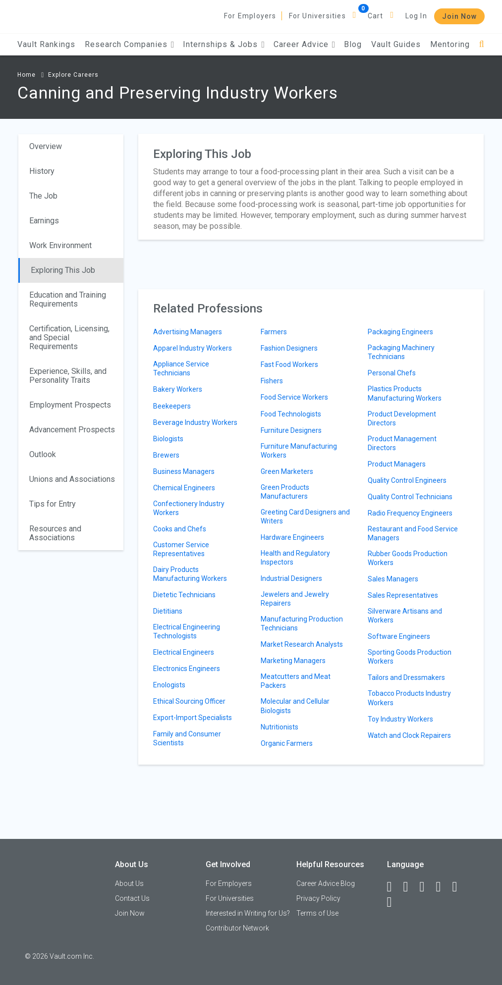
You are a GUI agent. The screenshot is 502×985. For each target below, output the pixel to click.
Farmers (274, 332)
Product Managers (397, 464)
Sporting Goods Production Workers (409, 656)
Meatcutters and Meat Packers (296, 681)
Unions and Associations (72, 479)
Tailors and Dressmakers (406, 677)
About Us (129, 883)
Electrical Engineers (183, 652)
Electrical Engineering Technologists (186, 631)
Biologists (168, 439)
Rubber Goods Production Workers (407, 558)
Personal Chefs (392, 373)
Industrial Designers (291, 578)
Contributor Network (237, 928)
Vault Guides (396, 44)
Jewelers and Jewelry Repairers (295, 598)
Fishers (272, 381)
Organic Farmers (287, 743)
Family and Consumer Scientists (187, 738)
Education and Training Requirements (67, 299)
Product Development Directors (402, 418)
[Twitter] (427, 887)
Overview (45, 146)
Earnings (44, 220)
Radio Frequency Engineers (410, 513)
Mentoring (450, 44)
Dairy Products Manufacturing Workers (190, 574)
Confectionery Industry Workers (188, 508)
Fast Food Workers (289, 364)
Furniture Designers (291, 430)
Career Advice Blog (325, 883)
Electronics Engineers (186, 669)
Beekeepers (172, 406)
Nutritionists (279, 727)
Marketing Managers (293, 661)
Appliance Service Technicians (181, 368)
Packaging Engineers (400, 332)
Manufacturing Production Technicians (302, 623)
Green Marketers (287, 471)
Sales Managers (393, 579)
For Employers (250, 16)
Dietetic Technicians (184, 595)
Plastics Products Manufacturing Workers (405, 393)
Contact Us (132, 898)
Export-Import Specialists (192, 718)
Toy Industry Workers (400, 719)
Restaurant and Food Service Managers (413, 533)
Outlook (42, 454)
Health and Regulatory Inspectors (295, 557)
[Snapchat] (394, 902)
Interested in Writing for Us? (248, 913)
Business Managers (184, 471)
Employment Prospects (70, 405)
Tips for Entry (52, 504)
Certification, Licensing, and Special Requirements (69, 337)
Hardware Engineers (292, 537)
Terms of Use (317, 913)
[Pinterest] (459, 887)
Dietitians (167, 611)
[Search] (482, 44)
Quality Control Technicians (410, 497)
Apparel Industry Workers (192, 348)
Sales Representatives (403, 595)
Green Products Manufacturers (285, 491)
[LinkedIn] (410, 887)
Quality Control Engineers (407, 480)
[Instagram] (443, 887)
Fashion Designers (289, 348)
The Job (43, 196)
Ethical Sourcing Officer (189, 701)
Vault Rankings (46, 44)
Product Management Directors (402, 443)
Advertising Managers (187, 332)
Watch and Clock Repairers (409, 735)
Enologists (169, 685)
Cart (376, 16)
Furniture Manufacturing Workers (299, 450)
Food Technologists (291, 414)
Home (26, 74)
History (42, 171)
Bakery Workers (177, 389)
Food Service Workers (294, 397)
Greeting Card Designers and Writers (305, 516)
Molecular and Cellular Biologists (295, 705)
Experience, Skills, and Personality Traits (68, 375)
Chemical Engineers (184, 488)
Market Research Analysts (302, 644)
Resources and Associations (55, 533)
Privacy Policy (318, 898)
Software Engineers (399, 636)
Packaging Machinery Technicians (401, 352)
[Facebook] (394, 887)
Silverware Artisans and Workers (405, 615)
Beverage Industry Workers (195, 422)
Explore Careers (73, 74)
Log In (416, 16)
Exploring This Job (63, 270)
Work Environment (60, 245)
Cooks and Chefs (179, 529)
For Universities (317, 16)
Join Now (459, 16)
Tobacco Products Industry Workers (409, 697)
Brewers (166, 455)
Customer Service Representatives (181, 549)
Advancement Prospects (72, 429)
